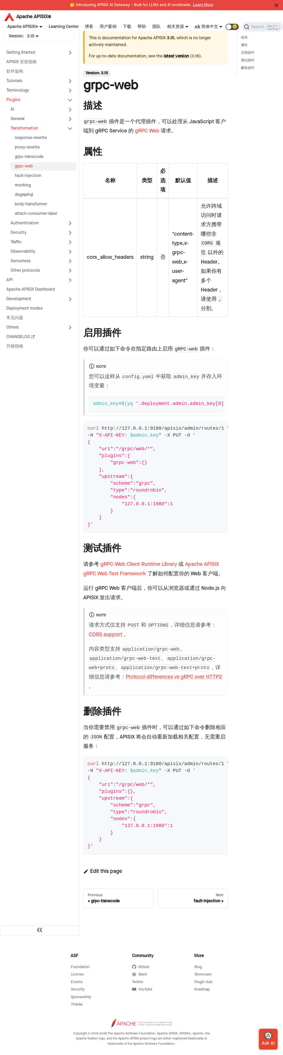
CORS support (105, 634)
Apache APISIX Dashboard (30, 289)
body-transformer (31, 204)
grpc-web (24, 166)
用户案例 (108, 26)
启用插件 (248, 53)
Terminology (17, 90)
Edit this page (102, 871)
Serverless (21, 261)
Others (12, 327)
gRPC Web (147, 131)
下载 (127, 26)
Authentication (25, 223)
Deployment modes (24, 308)
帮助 (142, 26)
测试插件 (248, 60)
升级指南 (14, 346)
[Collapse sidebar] (39, 930)
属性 (244, 45)
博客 (89, 26)
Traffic (16, 242)
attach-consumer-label (36, 213)
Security (18, 232)
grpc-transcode (29, 156)
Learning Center (64, 26)
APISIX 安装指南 (21, 62)
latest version (176, 56)
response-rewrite (31, 137)
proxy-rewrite (27, 147)
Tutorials (14, 80)
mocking (23, 185)
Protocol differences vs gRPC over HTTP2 (174, 677)
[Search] (262, 27)
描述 (244, 37)
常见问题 (14, 317)
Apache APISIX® (22, 26)
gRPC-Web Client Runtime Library (138, 564)
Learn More (203, 5)
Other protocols (25, 270)
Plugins (13, 99)
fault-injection (28, 175)
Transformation (24, 128)
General (18, 118)
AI (12, 109)
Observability (23, 251)
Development (18, 298)
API (9, 280)
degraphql (24, 194)
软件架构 (14, 71)
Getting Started (20, 52)
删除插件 (248, 68)
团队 (156, 26)
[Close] (276, 5)
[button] (232, 27)
